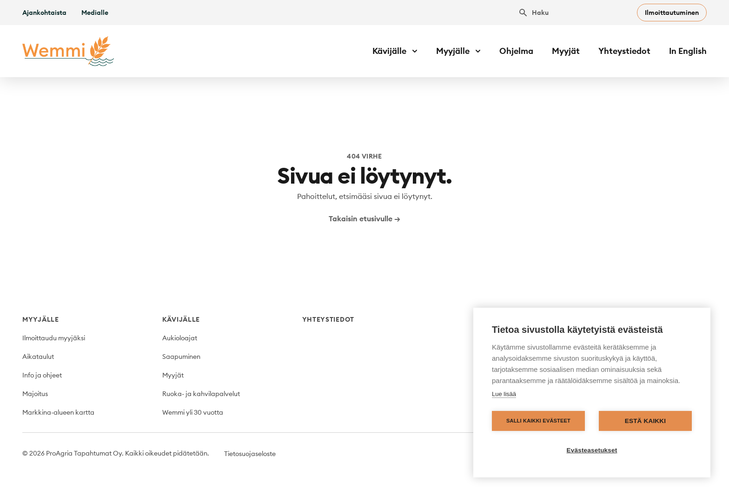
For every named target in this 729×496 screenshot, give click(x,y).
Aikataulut (38, 356)
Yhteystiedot (624, 51)
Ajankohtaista (44, 12)
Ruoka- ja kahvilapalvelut (201, 394)
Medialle (94, 12)
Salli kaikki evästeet (538, 420)
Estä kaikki (645, 420)
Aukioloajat (179, 338)
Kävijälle (181, 319)
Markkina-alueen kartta (58, 412)
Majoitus (35, 394)
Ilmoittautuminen (672, 12)
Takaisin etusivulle (364, 218)
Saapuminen (181, 356)
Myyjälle (40, 319)
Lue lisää (504, 393)
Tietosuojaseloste (250, 454)
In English (688, 51)
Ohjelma (516, 51)
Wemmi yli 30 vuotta (192, 412)
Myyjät (566, 51)
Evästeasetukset (592, 450)
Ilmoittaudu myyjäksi (53, 338)
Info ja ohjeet (42, 375)
